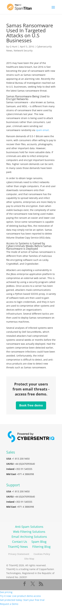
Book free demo (31, 405)
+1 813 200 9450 (21, 458)
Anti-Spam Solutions (29, 527)
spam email (42, 130)
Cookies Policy (42, 554)
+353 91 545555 (23, 469)
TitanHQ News (18, 547)
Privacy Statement (18, 554)
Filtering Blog (41, 547)
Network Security (23, 50)
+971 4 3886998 (25, 474)
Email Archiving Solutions (29, 537)
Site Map (29, 558)
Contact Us (19, 542)
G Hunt (13, 46)
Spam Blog (38, 542)
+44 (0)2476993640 (24, 463)
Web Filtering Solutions (29, 532)
